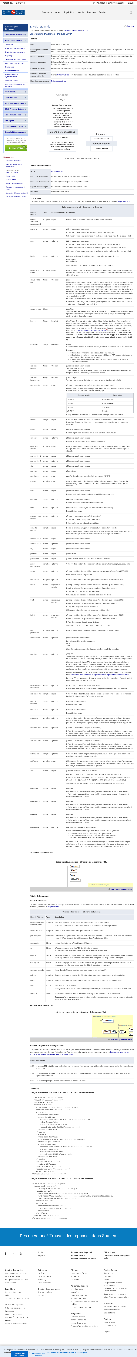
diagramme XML (124, 202)
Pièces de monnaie (78, 1317)
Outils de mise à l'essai (14, 126)
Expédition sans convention (15, 52)
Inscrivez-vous (15, 144)
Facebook (5, 1253)
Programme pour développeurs (11, 28)
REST (8, 172)
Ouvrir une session (116, 3)
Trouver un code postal (81, 1252)
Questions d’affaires (79, 1273)
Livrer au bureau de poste (14, 63)
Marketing (42, 1280)
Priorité (8, 1320)
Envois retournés (12, 71)
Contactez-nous (110, 1325)
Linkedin (13, 1253)
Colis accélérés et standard (15, 1308)
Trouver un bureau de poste (15, 60)
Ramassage (9, 67)
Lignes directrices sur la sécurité (17, 193)
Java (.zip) (68, 30)
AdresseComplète (11, 80)
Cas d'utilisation (11, 98)
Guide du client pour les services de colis (90, 330)
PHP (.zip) (77, 30)
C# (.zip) (85, 30)
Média (106, 1280)
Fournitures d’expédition (14, 1305)
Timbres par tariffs (78, 1320)
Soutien (102, 12)
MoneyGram (75, 1292)
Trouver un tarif (78, 1255)
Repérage (9, 56)
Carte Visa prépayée (79, 1295)
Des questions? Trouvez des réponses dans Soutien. (68, 1235)
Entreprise (20, 3)
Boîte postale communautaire (16, 1280)
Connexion (42, 1295)
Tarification (9, 45)
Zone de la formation (112, 1310)
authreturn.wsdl (56, 171)
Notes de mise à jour (13, 115)
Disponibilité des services (15, 132)
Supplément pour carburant (114, 1294)
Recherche (131, 12)
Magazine (75, 1276)
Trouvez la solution (45, 1292)
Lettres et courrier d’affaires (16, 1324)
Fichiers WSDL (11, 180)
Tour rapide (9, 121)
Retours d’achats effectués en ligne (84, 1326)
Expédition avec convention (15, 48)
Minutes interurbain (78, 1298)
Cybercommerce (44, 1276)
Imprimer (130, 26)
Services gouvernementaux (81, 1307)
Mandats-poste (77, 1289)
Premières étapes (11, 92)
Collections (75, 1280)
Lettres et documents (13, 1292)
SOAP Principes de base (14, 109)
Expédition (69, 12)
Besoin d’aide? (109, 1322)
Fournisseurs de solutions (15, 35)
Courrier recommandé (13, 1314)
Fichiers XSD (10, 176)
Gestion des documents (49, 1289)
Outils (81, 12)
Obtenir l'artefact (63, 75)
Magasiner (100, 3)
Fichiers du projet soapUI (14, 183)
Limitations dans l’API (13, 161)
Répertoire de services (13, 40)
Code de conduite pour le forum (16, 196)
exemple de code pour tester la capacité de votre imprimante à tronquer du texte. (100, 675)
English (131, 3)
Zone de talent (109, 1313)
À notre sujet (108, 1273)
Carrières (107, 1276)
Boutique (91, 12)
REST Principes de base (14, 103)
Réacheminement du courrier (16, 1273)
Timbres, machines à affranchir (17, 1298)
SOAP (15, 172)
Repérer (41, 1255)
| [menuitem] (14, 3)
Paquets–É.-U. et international (16, 1317)
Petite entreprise (44, 1283)
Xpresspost (9, 1311)
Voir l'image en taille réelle (121, 890)
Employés (108, 1303)
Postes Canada (110, 1270)
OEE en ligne (109, 1252)
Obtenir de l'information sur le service (15, 85)
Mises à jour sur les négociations (116, 1297)
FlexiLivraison (10, 1283)
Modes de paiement (78, 1323)
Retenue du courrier (12, 1276)
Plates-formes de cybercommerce (11, 75)
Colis (7, 1295)
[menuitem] (7, 3)
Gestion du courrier (51, 12)
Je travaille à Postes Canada (115, 1307)
